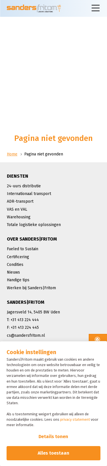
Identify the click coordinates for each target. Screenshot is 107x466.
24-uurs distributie (24, 186)
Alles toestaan (53, 453)
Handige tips (18, 280)
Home (12, 154)
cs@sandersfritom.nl (26, 335)
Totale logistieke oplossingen (34, 224)
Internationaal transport (29, 193)
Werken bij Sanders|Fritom (31, 288)
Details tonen (53, 436)
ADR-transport (20, 201)
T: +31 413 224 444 (23, 319)
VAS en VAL (17, 209)
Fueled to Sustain (22, 249)
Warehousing (19, 217)
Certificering (18, 256)
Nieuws (13, 272)
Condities (15, 264)
